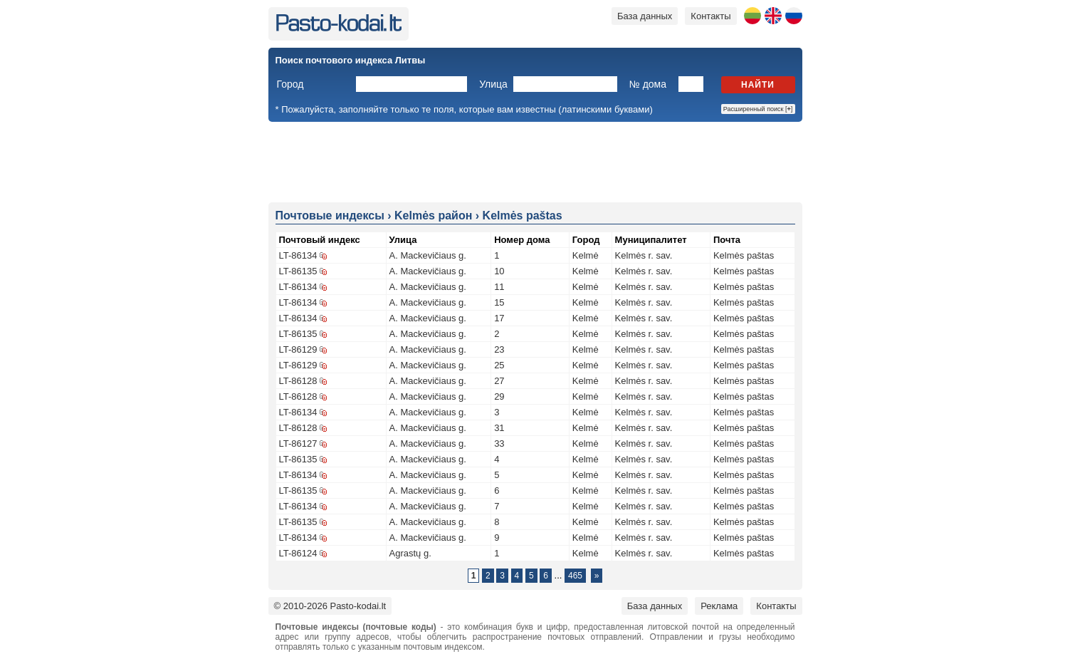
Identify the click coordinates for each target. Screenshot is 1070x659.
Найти (758, 85)
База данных (644, 16)
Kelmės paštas (743, 255)
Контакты (710, 16)
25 (499, 365)
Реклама (719, 606)
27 (499, 380)
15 (499, 302)
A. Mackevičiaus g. (427, 255)
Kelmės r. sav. (644, 255)
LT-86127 (298, 443)
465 (575, 576)
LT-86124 (298, 553)
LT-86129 (298, 349)
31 (499, 427)
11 (499, 286)
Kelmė (585, 255)
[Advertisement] (535, 161)
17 (499, 318)
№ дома (647, 84)
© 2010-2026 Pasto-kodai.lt (330, 606)
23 (499, 349)
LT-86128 (298, 380)
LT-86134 (298, 255)
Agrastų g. (410, 553)
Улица (493, 84)
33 (499, 443)
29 (499, 396)
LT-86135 (298, 271)
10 (499, 271)
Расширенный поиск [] (758, 109)
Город (290, 84)
